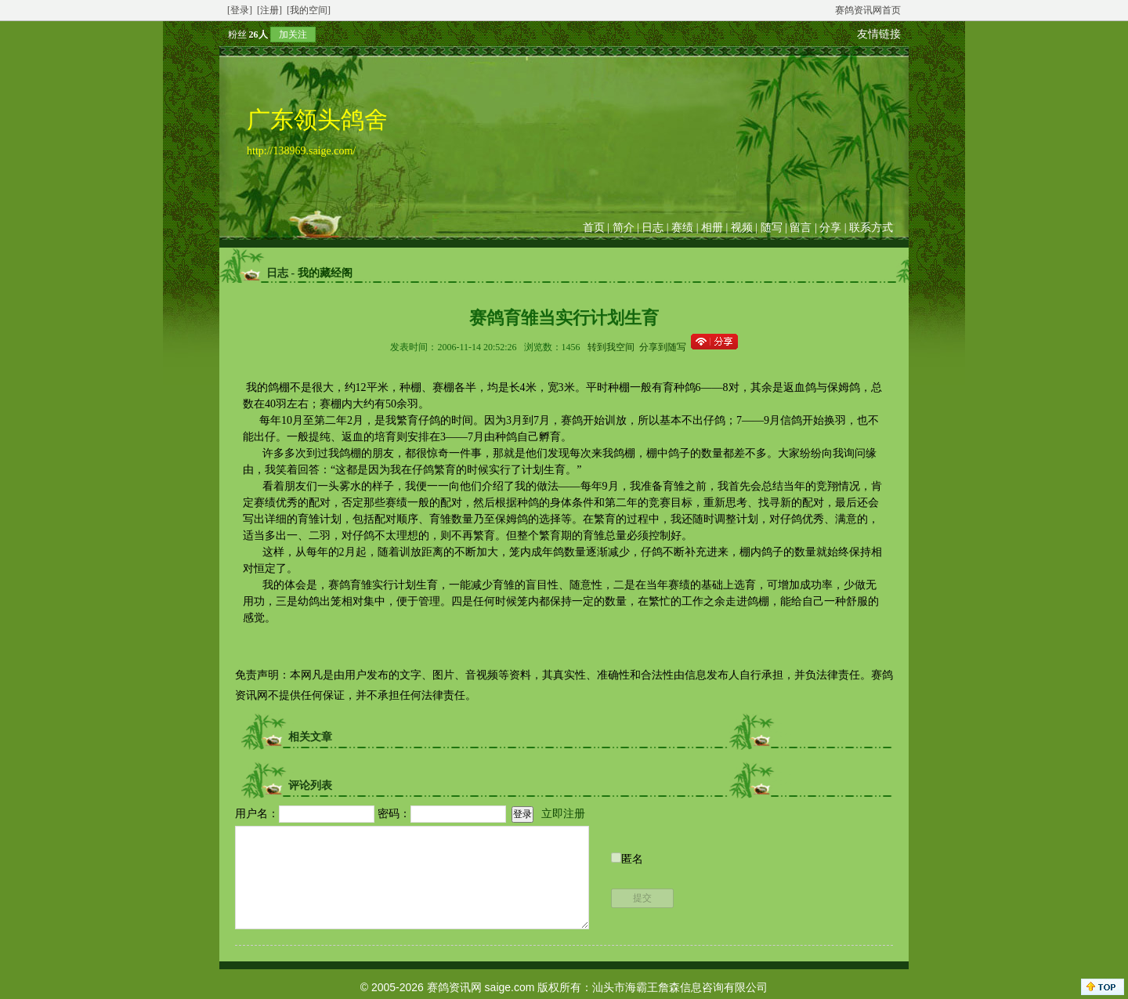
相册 (712, 227)
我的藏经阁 (325, 273)
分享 (830, 227)
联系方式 (871, 227)
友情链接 (879, 34)
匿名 (632, 859)
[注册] (269, 10)
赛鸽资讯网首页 (868, 10)
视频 (742, 227)
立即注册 (563, 814)
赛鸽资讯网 (454, 987)
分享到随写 (662, 347)
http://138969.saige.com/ (301, 151)
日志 (652, 227)
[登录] (239, 10)
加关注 (293, 34)
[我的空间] (309, 10)
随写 (772, 227)
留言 (801, 227)
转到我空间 (611, 347)
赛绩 (682, 227)
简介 (623, 227)
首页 (594, 227)
